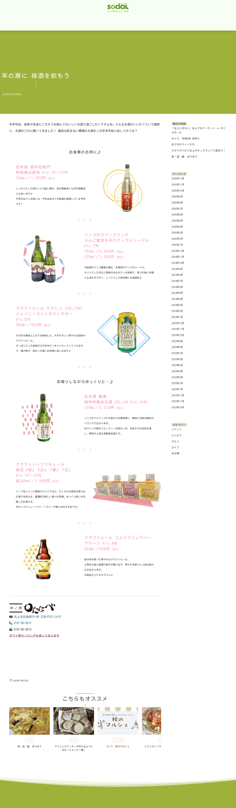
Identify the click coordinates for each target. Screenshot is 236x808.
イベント (176, 426)
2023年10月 (177, 332)
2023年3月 (177, 374)
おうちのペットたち (183, 144)
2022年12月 (177, 392)
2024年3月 (177, 302)
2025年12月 (177, 175)
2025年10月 (177, 187)
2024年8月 (177, 272)
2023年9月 (177, 338)
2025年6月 (177, 212)
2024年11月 (177, 254)
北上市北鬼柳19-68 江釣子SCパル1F (37, 616)
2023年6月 (177, 356)
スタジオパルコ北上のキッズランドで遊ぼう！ (198, 150)
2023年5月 (177, 362)
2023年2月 (177, 380)
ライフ (175, 444)
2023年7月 (177, 350)
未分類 (175, 450)
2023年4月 (177, 368)
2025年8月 (177, 200)
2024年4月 (177, 296)
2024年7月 (177, 278)
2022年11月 (177, 398)
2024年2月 (177, 308)
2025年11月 (177, 182)
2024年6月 (177, 284)
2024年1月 (177, 314)
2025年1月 (177, 242)
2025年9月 (177, 194)
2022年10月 (177, 404)
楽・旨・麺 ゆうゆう (184, 156)
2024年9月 (177, 266)
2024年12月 (177, 248)
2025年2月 (177, 236)
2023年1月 (177, 386)
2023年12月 (177, 320)
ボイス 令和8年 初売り (185, 138)
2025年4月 (177, 224)
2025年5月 (177, 218)
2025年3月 (177, 230)
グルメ (175, 438)
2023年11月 (177, 326)
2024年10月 (177, 260)
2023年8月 (177, 344)
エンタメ (176, 432)
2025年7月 (177, 206)
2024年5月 (177, 290)
